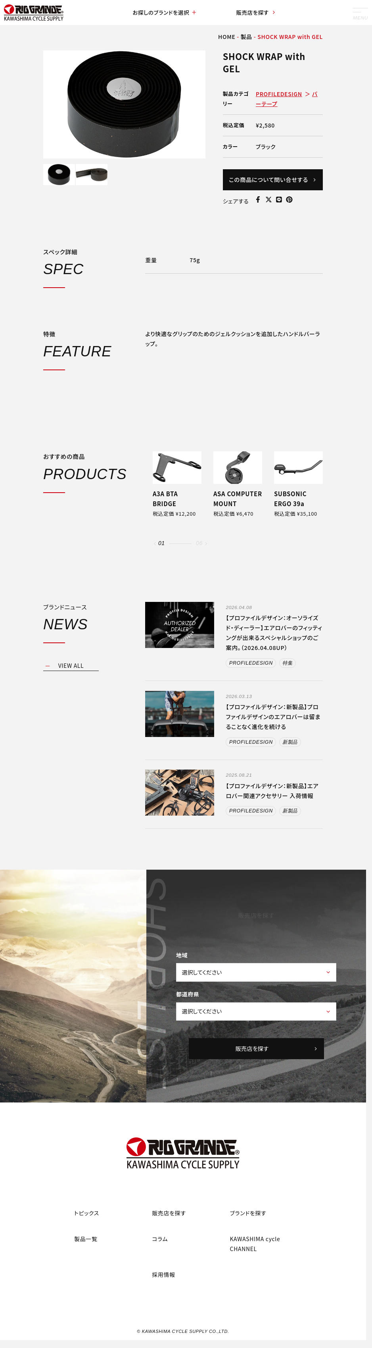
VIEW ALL (71, 685)
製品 (246, 37)
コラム (160, 1259)
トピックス (86, 1233)
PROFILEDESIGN (279, 94)
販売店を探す (256, 13)
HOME (226, 37)
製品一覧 (85, 1259)
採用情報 (163, 1294)
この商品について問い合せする (272, 184)
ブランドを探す (248, 1233)
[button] (155, 562)
